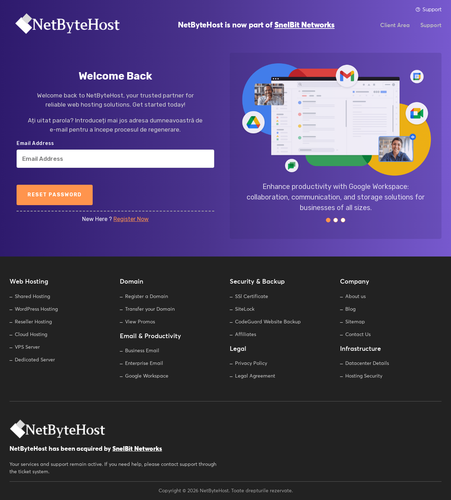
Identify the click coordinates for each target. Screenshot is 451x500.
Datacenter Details (367, 363)
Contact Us (358, 334)
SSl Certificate (251, 296)
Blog (350, 309)
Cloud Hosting (31, 334)
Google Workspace (146, 376)
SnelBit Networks (304, 28)
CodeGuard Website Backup (268, 321)
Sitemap (355, 321)
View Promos (140, 321)
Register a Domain (146, 296)
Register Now (131, 219)
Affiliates (245, 334)
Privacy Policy (251, 363)
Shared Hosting (32, 296)
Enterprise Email (144, 363)
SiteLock (244, 309)
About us (355, 296)
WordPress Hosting (36, 309)
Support (428, 9)
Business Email (142, 350)
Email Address (35, 143)
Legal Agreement (255, 376)
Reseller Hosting (33, 321)
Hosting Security (363, 376)
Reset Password (54, 195)
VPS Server (27, 347)
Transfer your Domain (150, 309)
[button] (328, 220)
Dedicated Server (35, 359)
